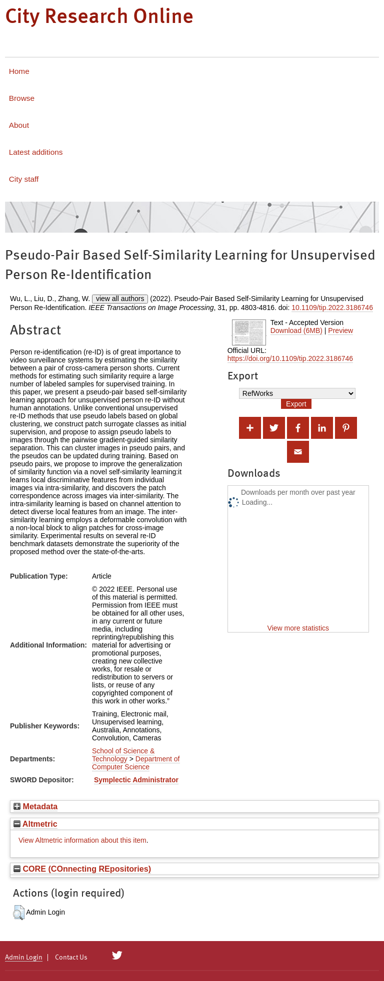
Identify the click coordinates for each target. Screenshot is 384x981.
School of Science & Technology (123, 755)
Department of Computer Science (136, 763)
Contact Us (71, 957)
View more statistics (298, 628)
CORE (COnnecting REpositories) (82, 868)
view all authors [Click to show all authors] (120, 299)
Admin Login (23, 957)
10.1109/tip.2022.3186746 (332, 308)
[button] (18, 912)
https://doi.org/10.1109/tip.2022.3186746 (290, 358)
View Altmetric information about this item (82, 840)
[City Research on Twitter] (117, 956)
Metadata (36, 806)
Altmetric (36, 823)
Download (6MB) (296, 330)
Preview (340, 330)
